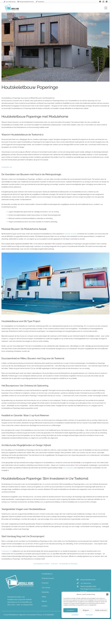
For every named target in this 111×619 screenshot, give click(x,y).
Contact (44, 606)
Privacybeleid (89, 614)
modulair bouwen (70, 234)
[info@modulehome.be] (78, 579)
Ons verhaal (46, 587)
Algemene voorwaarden (27, 615)
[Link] (12, 8)
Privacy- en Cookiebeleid (45, 615)
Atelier (44, 597)
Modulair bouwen (48, 578)
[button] (107, 594)
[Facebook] (100, 1)
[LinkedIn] (106, 1)
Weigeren (86, 610)
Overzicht (54, 564)
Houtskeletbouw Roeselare (68, 564)
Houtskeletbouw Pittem (42, 564)
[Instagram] (103, 2)
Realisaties (45, 592)
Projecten (45, 583)
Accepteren (70, 610)
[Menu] (106, 8)
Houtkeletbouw (47, 574)
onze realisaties (68, 468)
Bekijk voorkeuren (101, 610)
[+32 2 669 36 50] (78, 583)
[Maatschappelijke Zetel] (78, 587)
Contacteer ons (6, 167)
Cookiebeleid (75, 614)
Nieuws (44, 601)
